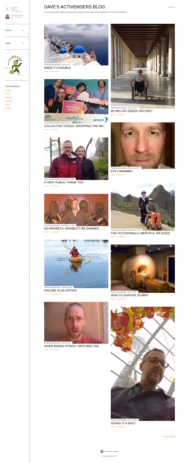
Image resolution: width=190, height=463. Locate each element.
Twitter (7, 105)
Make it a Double (57, 67)
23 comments (120, 237)
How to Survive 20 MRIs (129, 295)
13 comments (54, 186)
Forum (7, 94)
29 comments (54, 294)
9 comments (120, 114)
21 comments (54, 349)
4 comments (54, 129)
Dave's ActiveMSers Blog (74, 6)
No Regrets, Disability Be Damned (71, 228)
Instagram (8, 97)
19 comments (120, 427)
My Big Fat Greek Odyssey (132, 111)
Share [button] (46, 71)
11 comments (54, 232)
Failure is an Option (60, 290)
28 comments (120, 299)
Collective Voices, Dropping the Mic (74, 126)
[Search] (171, 7)
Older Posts (169, 437)
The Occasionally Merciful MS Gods (140, 233)
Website (8, 90)
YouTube (8, 108)
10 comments (54, 71)
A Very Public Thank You (64, 182)
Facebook (8, 101)
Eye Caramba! (122, 171)
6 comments (120, 175)
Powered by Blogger (109, 451)
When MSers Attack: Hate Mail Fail (71, 346)
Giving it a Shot (123, 423)
